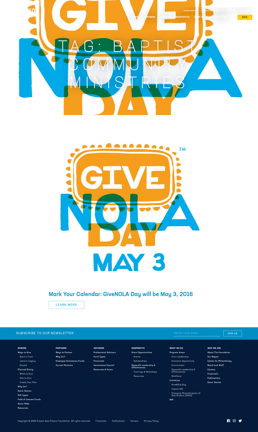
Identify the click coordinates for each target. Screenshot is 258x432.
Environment (178, 365)
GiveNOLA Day (179, 385)
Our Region (213, 357)
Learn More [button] (66, 305)
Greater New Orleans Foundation (22, 10)
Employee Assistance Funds (70, 361)
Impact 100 (177, 389)
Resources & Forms (103, 370)
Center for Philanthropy (219, 361)
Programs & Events (243, 11)
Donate (23, 365)
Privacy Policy (151, 421)
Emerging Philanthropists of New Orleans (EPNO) (186, 394)
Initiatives (175, 381)
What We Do (201, 17)
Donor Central (191, 11)
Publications (213, 378)
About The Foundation (218, 353)
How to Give (26, 378)
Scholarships (140, 361)
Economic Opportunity (183, 361)
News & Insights (223, 11)
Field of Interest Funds (29, 400)
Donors (134, 17)
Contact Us (206, 11)
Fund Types (99, 357)
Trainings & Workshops (145, 372)
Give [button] (245, 17)
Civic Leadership (180, 357)
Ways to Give (24, 353)
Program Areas (177, 353)
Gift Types (23, 395)
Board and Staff (215, 365)
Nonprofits (183, 17)
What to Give (26, 374)
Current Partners (64, 365)
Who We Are (220, 17)
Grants (137, 357)
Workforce (177, 376)
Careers (211, 370)
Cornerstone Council (104, 365)
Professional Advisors (105, 353)
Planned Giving (25, 370)
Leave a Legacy (28, 361)
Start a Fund (26, 357)
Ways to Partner (64, 353)
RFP (171, 400)
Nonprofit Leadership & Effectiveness (143, 366)
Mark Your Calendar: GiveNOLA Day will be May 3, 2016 (121, 295)
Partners (149, 17)
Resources (23, 408)
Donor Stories (24, 391)
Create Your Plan (28, 383)
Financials (99, 361)
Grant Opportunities (142, 353)
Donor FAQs (23, 404)
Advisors (165, 17)
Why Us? (22, 387)
